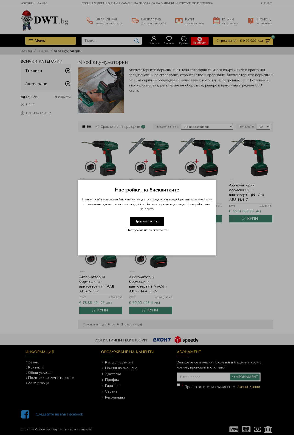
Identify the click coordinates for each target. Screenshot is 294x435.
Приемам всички (147, 221)
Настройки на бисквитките (147, 230)
